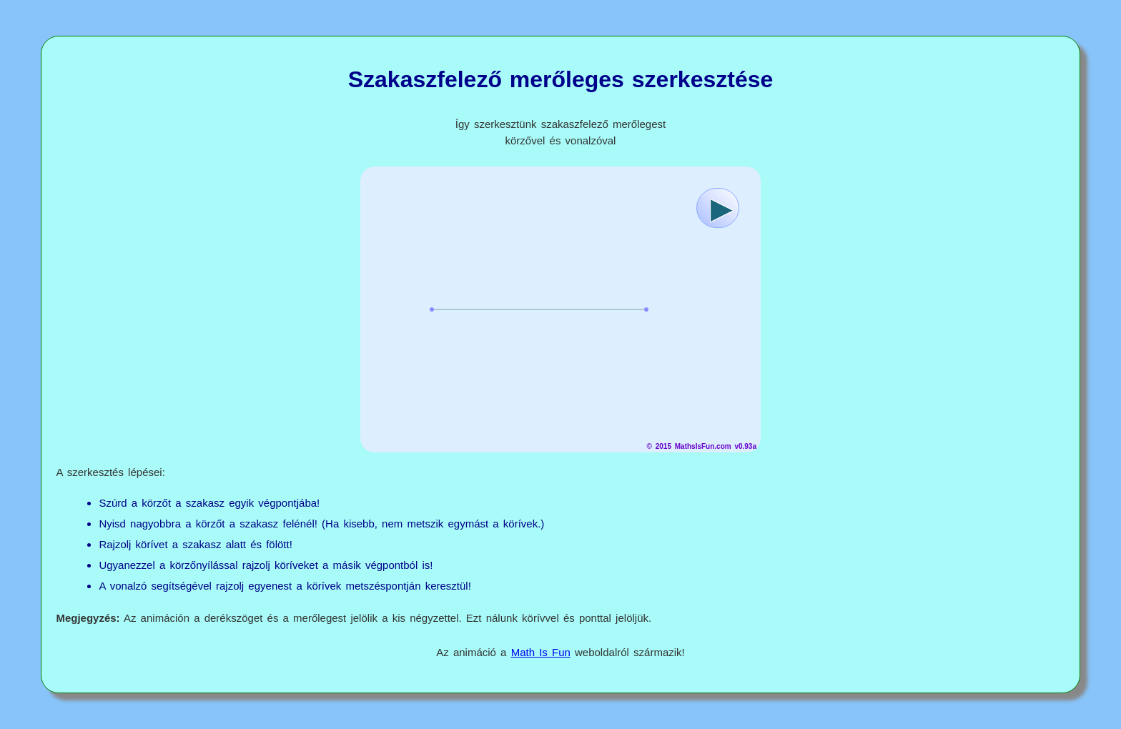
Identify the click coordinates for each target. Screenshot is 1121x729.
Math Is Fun (541, 652)
